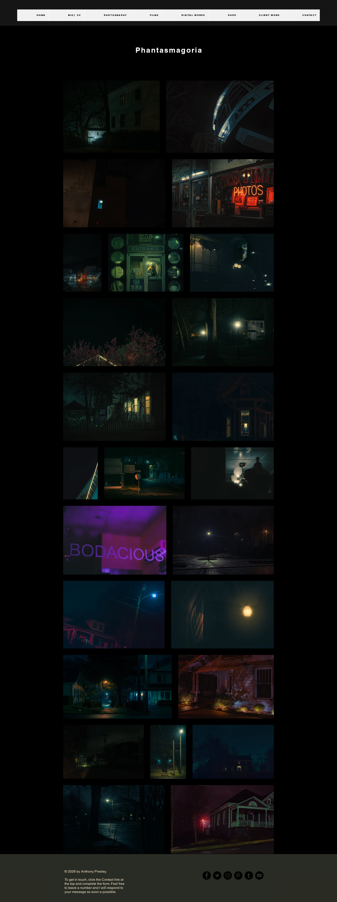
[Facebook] (206, 875)
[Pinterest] (238, 875)
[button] (107, 15)
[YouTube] (259, 875)
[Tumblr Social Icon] (249, 875)
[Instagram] (228, 875)
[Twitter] (217, 875)
